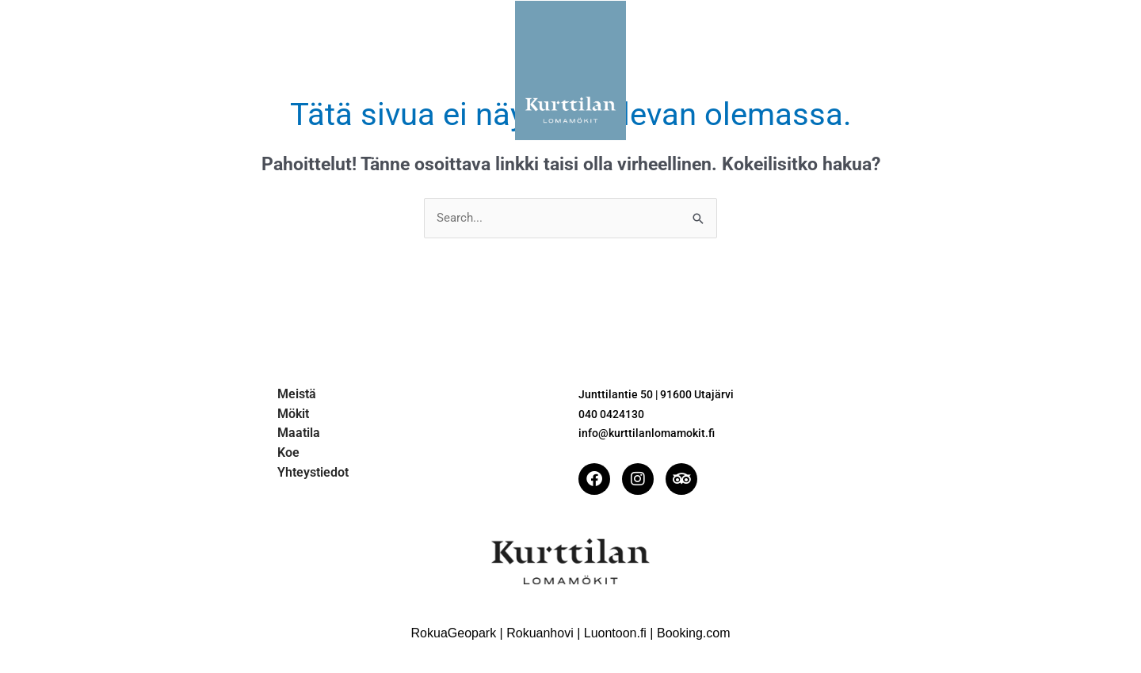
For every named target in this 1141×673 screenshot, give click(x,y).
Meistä (267, 70)
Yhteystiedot (798, 70)
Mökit (342, 70)
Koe (711, 70)
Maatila (419, 70)
